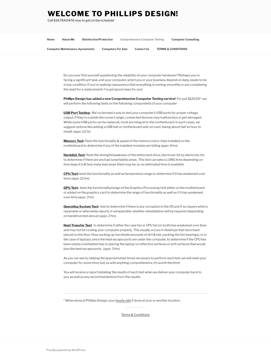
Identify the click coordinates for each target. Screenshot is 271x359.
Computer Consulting (185, 39)
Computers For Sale (114, 49)
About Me (68, 39)
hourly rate (123, 300)
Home (51, 39)
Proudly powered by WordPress (66, 350)
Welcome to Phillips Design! (113, 13)
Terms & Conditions (135, 315)
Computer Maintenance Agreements (70, 49)
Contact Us (142, 49)
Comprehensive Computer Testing (142, 39)
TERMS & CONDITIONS (172, 49)
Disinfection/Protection (97, 39)
